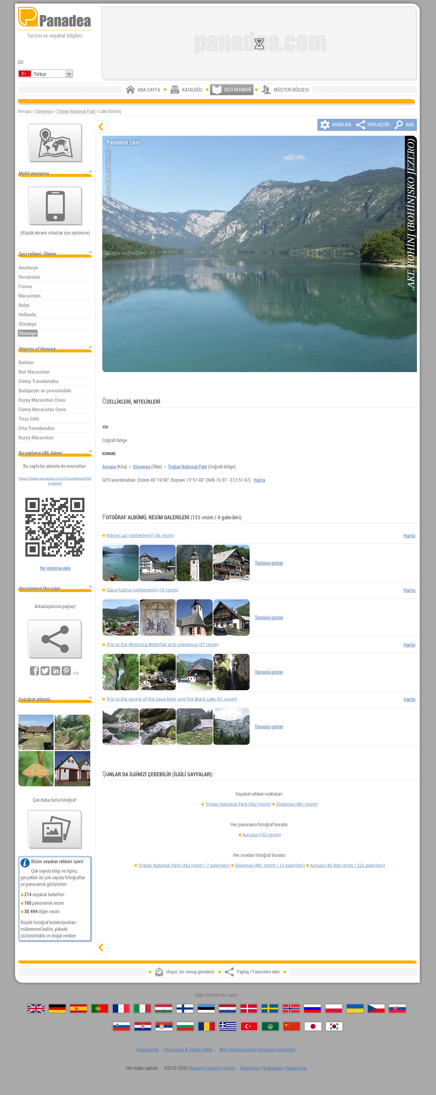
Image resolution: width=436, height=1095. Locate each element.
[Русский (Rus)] (312, 1008)
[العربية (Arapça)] (270, 1026)
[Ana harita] (55, 143)
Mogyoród (250, 1068)
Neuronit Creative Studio (212, 1068)
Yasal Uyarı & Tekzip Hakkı (188, 1049)
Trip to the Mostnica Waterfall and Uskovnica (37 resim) (162, 644)
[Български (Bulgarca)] (185, 1026)
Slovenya (43, 111)
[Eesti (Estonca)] (206, 1008)
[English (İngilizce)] (36, 1008)
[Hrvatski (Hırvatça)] (143, 1026)
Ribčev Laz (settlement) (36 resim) (140, 535)
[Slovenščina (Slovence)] (121, 1026)
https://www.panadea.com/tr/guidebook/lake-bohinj (55, 480)
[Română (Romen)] (206, 1026)
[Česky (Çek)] (376, 1008)
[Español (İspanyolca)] (78, 1008)
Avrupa (109, 466)
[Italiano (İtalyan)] (142, 1008)
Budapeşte (273, 1068)
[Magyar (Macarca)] (163, 1008)
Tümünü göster (269, 563)
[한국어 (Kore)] (334, 1026)
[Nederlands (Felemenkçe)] (227, 1008)
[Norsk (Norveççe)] (291, 1008)
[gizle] (102, 127)
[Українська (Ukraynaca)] (355, 1008)
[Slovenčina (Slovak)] (397, 1008)
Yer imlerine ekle (55, 568)
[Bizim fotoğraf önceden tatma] (55, 829)
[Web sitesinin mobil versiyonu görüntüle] (55, 206)
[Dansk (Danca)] (248, 1008)
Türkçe (40, 74)
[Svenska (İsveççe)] (270, 1008)
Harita (259, 480)
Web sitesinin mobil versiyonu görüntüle (257, 1049)
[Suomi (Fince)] (185, 1008)
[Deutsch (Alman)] (57, 1008)
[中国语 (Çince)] (291, 1026)
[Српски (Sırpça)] (164, 1026)
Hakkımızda (147, 1049)
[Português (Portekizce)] (100, 1008)
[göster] (102, 947)
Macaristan (296, 1068)
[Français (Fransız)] (121, 1008)
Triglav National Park (75, 111)
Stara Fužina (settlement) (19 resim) (142, 590)
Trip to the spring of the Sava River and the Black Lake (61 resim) (172, 699)
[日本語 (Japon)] (313, 1026)
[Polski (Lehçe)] (334, 1008)
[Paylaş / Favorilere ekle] (55, 639)
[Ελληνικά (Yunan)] (228, 1026)
